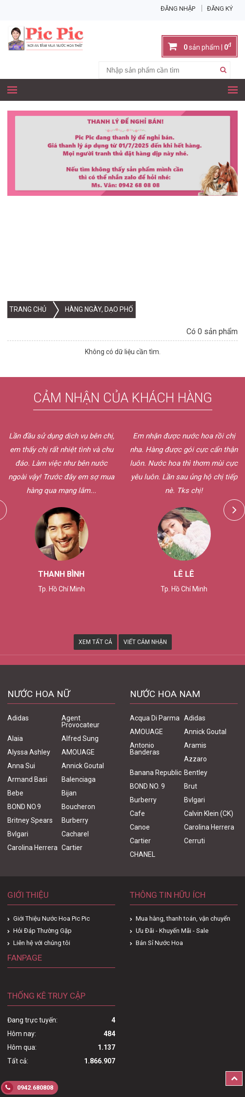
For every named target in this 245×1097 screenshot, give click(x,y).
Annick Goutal (82, 766)
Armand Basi (27, 779)
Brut (190, 786)
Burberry (74, 820)
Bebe (15, 793)
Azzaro (195, 759)
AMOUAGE (78, 752)
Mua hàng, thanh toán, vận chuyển (183, 918)
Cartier (71, 847)
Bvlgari (17, 834)
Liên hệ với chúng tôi (41, 942)
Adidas (18, 718)
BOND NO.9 (24, 807)
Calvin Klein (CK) (208, 813)
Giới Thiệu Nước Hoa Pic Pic (51, 918)
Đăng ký (220, 8)
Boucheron (78, 807)
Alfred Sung (80, 738)
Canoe (140, 827)
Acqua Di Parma (155, 718)
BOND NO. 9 (147, 786)
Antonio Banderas (145, 748)
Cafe (137, 813)
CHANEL (142, 854)
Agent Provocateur (80, 721)
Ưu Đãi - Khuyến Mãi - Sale (172, 930)
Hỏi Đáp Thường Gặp (42, 930)
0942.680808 (27, 1087)
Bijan (69, 793)
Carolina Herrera (32, 847)
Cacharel (75, 834)
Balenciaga (78, 779)
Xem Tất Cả (95, 642)
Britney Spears (30, 820)
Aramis (195, 745)
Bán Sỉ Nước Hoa (159, 942)
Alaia (15, 738)
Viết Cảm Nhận (145, 642)
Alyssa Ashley (28, 752)
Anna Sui (21, 766)
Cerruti (194, 841)
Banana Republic (156, 772)
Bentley (195, 772)
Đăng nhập (178, 8)
